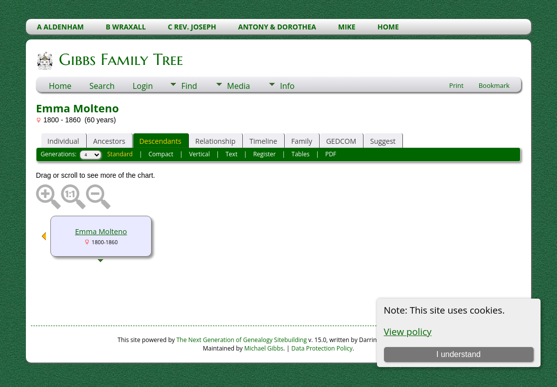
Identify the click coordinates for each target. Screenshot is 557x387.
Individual (63, 141)
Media (238, 85)
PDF (330, 154)
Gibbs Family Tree (120, 59)
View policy (408, 331)
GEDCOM (341, 141)
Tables (301, 154)
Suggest (382, 141)
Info (287, 85)
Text (231, 154)
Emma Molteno (101, 231)
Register (264, 154)
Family (301, 141)
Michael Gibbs (264, 348)
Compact (161, 154)
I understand (458, 354)
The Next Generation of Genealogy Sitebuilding (242, 340)
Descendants (160, 141)
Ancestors (109, 141)
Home (60, 85)
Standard (120, 154)
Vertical (199, 154)
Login (143, 85)
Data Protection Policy (322, 348)
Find (189, 85)
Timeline (263, 141)
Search (102, 85)
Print (456, 85)
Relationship (215, 141)
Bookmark (494, 85)
